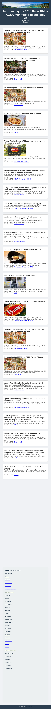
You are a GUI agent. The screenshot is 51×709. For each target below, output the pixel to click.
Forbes (16, 132)
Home (25, 17)
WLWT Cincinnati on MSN (22, 179)
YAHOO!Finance (19, 241)
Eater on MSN (18, 79)
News (25, 19)
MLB (15, 457)
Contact (25, 22)
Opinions (25, 20)
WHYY (16, 425)
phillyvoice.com (19, 194)
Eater (15, 293)
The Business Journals (21, 49)
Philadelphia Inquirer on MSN (23, 208)
